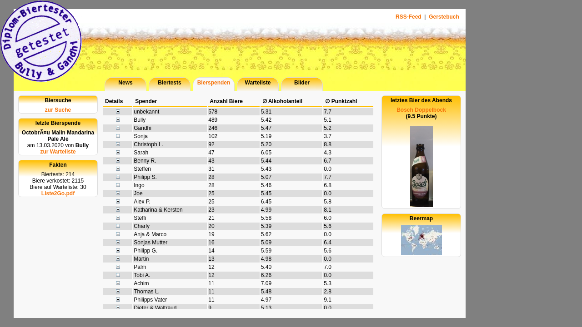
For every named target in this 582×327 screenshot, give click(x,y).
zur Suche (58, 110)
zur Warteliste (57, 152)
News (125, 82)
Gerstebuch (444, 17)
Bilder (302, 82)
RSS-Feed (409, 17)
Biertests (169, 82)
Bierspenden (214, 82)
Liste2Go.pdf (58, 193)
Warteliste (258, 82)
